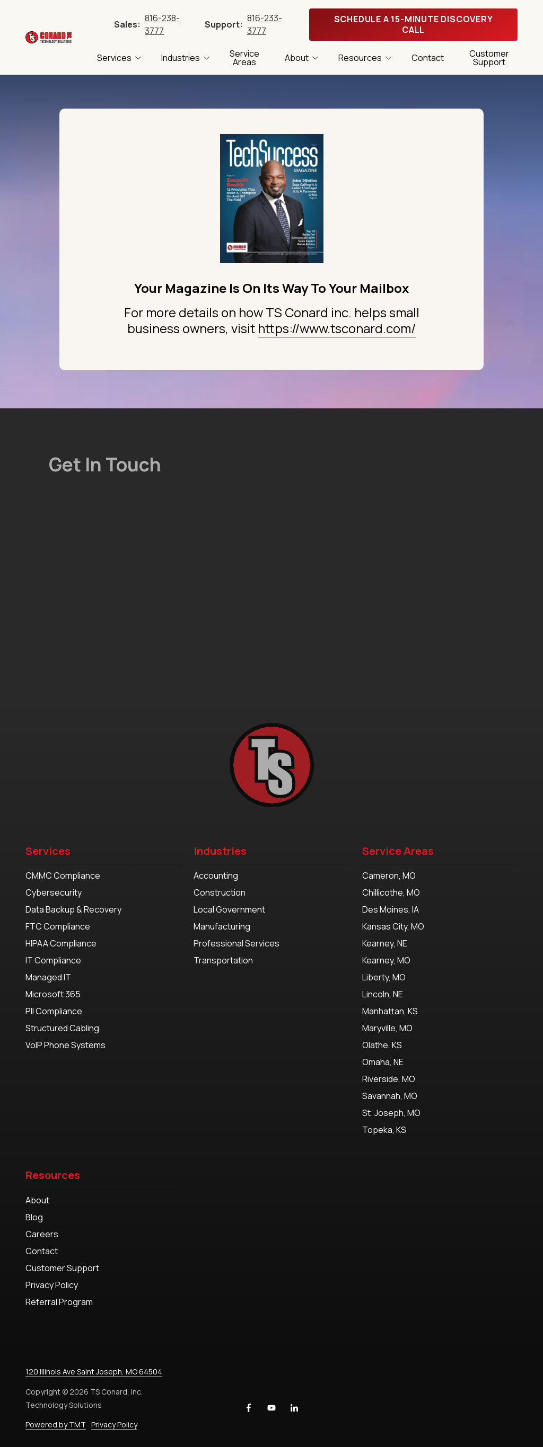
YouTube (271, 1407)
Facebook (248, 1407)
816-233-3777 (264, 24)
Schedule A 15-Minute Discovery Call (413, 24)
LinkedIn (294, 1407)
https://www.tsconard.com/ (337, 328)
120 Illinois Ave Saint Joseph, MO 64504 (93, 1371)
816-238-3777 (162, 24)
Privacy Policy (114, 1424)
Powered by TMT (55, 1424)
